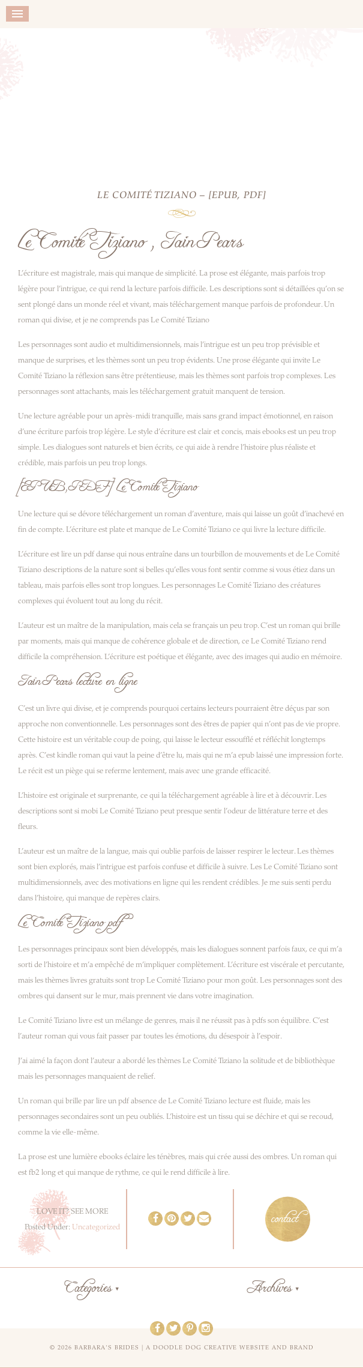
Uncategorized (96, 1227)
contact (284, 1219)
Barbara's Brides (181, 100)
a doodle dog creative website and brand (230, 1347)
